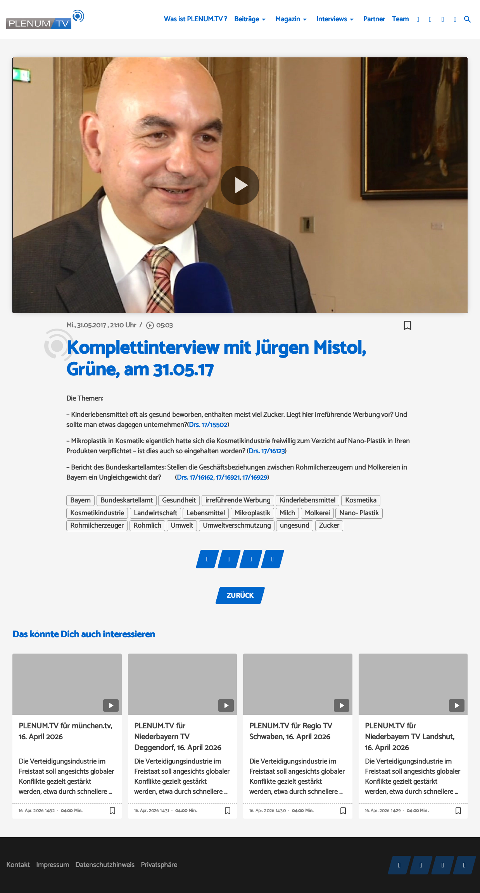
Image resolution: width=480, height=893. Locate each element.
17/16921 (228, 477)
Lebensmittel (205, 513)
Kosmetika (360, 500)
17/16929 (254, 477)
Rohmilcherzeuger (97, 525)
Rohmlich (147, 525)
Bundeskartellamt (126, 500)
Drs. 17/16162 (195, 477)
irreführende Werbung (237, 500)
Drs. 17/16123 (267, 451)
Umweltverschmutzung (237, 525)
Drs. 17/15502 (208, 425)
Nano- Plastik (359, 513)
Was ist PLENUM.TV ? (195, 19)
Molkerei (317, 513)
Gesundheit (179, 500)
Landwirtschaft (155, 513)
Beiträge (246, 19)
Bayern (80, 500)
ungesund (294, 525)
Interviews (331, 19)
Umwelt (182, 525)
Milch (287, 513)
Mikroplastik (252, 513)
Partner (374, 19)
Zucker (329, 525)
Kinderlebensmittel (307, 500)
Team (400, 19)
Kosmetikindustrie (97, 513)
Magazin (287, 19)
